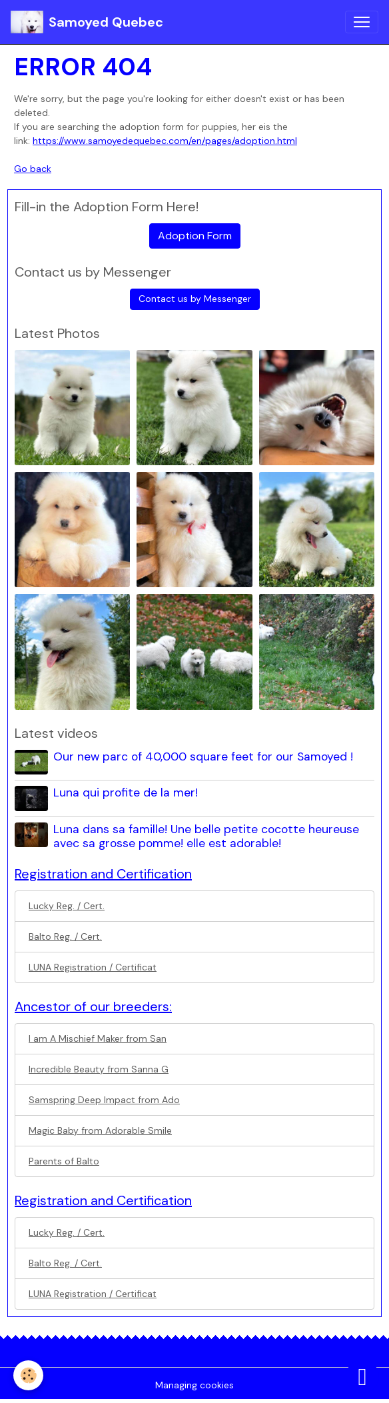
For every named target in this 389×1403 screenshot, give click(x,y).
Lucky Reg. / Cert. (67, 906)
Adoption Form (195, 236)
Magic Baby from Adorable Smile (100, 1130)
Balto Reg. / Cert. (65, 936)
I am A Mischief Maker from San (98, 1038)
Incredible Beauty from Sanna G (99, 1069)
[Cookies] (28, 1375)
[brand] (87, 22)
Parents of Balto (64, 1161)
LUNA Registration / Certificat (93, 967)
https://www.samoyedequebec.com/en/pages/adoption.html (165, 141)
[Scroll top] (362, 1376)
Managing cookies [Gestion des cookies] (194, 1385)
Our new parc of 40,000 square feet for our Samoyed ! (203, 756)
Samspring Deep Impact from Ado (104, 1100)
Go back (32, 169)
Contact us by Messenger (195, 299)
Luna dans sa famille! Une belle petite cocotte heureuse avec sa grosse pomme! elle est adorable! (206, 836)
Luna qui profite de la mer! (125, 792)
